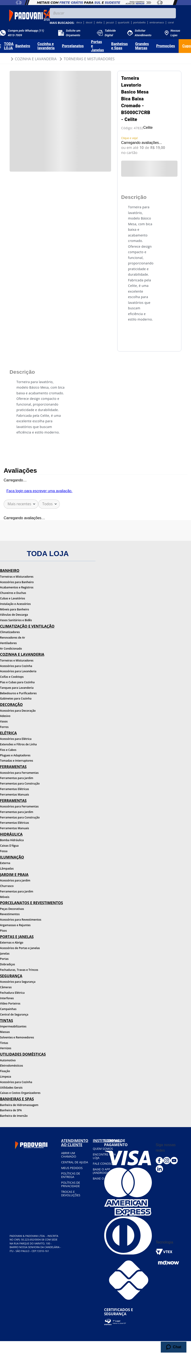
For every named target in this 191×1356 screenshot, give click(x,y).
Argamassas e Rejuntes (15, 925)
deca (79, 22)
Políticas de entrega (70, 1175)
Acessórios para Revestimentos (20, 920)
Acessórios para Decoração (18, 711)
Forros (4, 727)
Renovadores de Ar (12, 638)
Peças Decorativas (12, 909)
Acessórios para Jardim (15, 880)
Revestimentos (10, 914)
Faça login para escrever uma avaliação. (39, 491)
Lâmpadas (7, 868)
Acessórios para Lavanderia (18, 671)
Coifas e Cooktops (12, 677)
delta (99, 22)
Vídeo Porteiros (10, 1003)
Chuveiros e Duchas (13, 593)
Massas (5, 1032)
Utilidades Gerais (11, 1088)
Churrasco (7, 886)
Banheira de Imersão (13, 1116)
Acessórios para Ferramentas (19, 773)
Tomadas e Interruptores (16, 761)
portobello (139, 22)
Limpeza (5, 1077)
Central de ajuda (74, 1162)
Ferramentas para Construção (20, 783)
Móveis (4, 897)
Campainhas (8, 1009)
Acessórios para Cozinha (16, 666)
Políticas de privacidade (70, 1184)
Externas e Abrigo (11, 942)
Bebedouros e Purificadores (18, 693)
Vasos (4, 721)
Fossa (3, 851)
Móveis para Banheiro (14, 609)
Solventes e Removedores (17, 1037)
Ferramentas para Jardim (16, 778)
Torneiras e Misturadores (89, 58)
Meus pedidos (72, 1168)
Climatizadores (10, 632)
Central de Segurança (14, 1014)
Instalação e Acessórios (15, 604)
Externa (5, 863)
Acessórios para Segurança (17, 982)
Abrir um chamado (68, 1154)
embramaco (157, 22)
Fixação (5, 1071)
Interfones (7, 998)
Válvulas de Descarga (14, 615)
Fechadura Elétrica (12, 993)
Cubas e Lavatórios (12, 598)
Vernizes (5, 1048)
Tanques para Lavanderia (16, 688)
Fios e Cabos (8, 750)
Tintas (4, 1043)
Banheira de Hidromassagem (19, 1105)
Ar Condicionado (11, 649)
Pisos (3, 931)
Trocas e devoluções (70, 1193)
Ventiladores (8, 643)
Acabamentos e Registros (16, 587)
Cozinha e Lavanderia (36, 58)
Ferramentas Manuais (14, 794)
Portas (4, 959)
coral (171, 22)
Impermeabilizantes (13, 1026)
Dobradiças (7, 964)
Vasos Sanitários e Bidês (16, 620)
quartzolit (123, 22)
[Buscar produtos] (171, 13)
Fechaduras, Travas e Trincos (19, 970)
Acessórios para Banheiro (17, 582)
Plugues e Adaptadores (15, 755)
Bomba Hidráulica (12, 840)
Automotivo (8, 1060)
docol (89, 22)
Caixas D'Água (9, 846)
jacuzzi (110, 22)
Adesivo (5, 716)
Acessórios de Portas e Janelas (20, 948)
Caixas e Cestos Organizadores (20, 1093)
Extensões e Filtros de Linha (18, 744)
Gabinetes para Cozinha (16, 698)
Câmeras (6, 987)
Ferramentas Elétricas (14, 789)
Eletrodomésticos (11, 1066)
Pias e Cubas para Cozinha (17, 682)
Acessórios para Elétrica (15, 739)
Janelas (4, 953)
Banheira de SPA (11, 1110)
